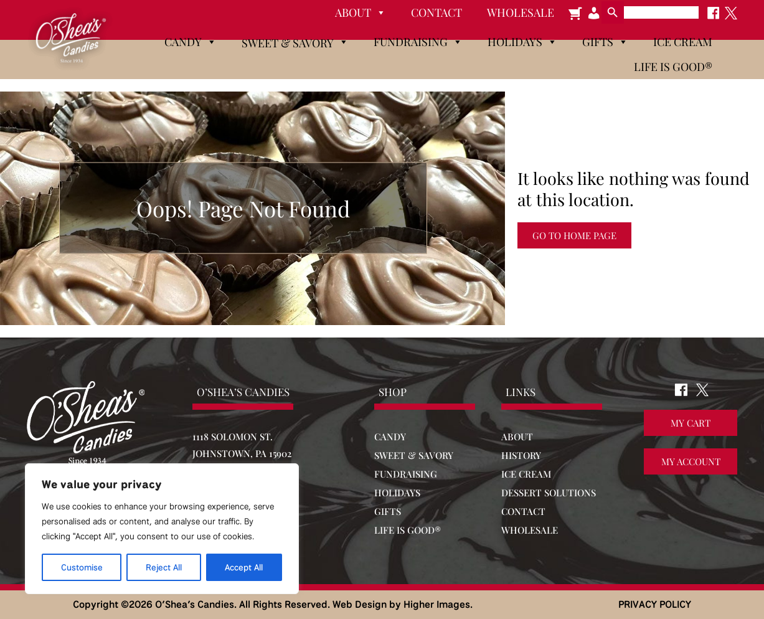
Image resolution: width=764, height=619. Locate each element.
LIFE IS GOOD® (407, 530)
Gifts (605, 41)
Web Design (359, 604)
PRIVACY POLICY (654, 604)
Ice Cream (682, 41)
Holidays (522, 41)
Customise (82, 567)
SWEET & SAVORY (413, 455)
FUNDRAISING (405, 474)
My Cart (690, 423)
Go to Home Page (574, 235)
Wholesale (520, 12)
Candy (190, 41)
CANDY (390, 436)
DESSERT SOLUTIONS (548, 492)
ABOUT (517, 436)
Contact (436, 12)
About (360, 12)
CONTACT (523, 511)
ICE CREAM (526, 474)
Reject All (164, 567)
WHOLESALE (529, 530)
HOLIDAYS (397, 492)
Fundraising (418, 41)
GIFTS (387, 511)
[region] (162, 528)
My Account (690, 462)
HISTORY (521, 455)
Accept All (244, 567)
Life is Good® (673, 66)
